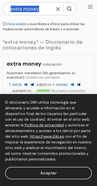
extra (16, 84)
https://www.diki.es (47, 136)
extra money (24, 63)
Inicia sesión (16, 24)
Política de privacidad (44, 125)
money (62, 84)
